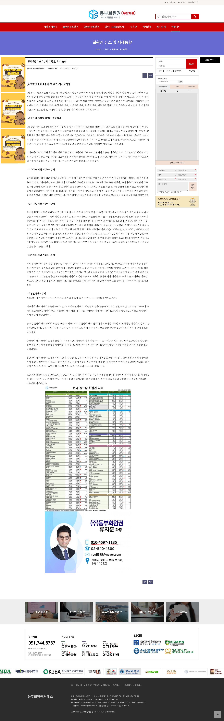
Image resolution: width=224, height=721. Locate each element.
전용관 (133, 27)
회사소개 (161, 27)
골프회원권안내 (70, 27)
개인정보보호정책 (93, 685)
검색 (145, 75)
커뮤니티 (175, 27)
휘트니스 (191, 86)
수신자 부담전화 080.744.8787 (37, 649)
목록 (150, 75)
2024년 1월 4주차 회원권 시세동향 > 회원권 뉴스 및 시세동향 (112, 14)
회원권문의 (127, 685)
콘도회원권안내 (91, 27)
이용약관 (106, 685)
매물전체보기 (50, 27)
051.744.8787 (41, 643)
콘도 (177, 86)
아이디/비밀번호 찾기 (174, 71)
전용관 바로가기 (210, 60)
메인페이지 (170, 2)
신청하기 (193, 186)
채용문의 (138, 685)
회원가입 (193, 2)
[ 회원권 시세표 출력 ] (177, 163)
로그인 (182, 2)
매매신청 (146, 27)
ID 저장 (161, 71)
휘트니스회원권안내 (114, 27)
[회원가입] (191, 71)
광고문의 (116, 685)
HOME (98, 49)
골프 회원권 (163, 86)
